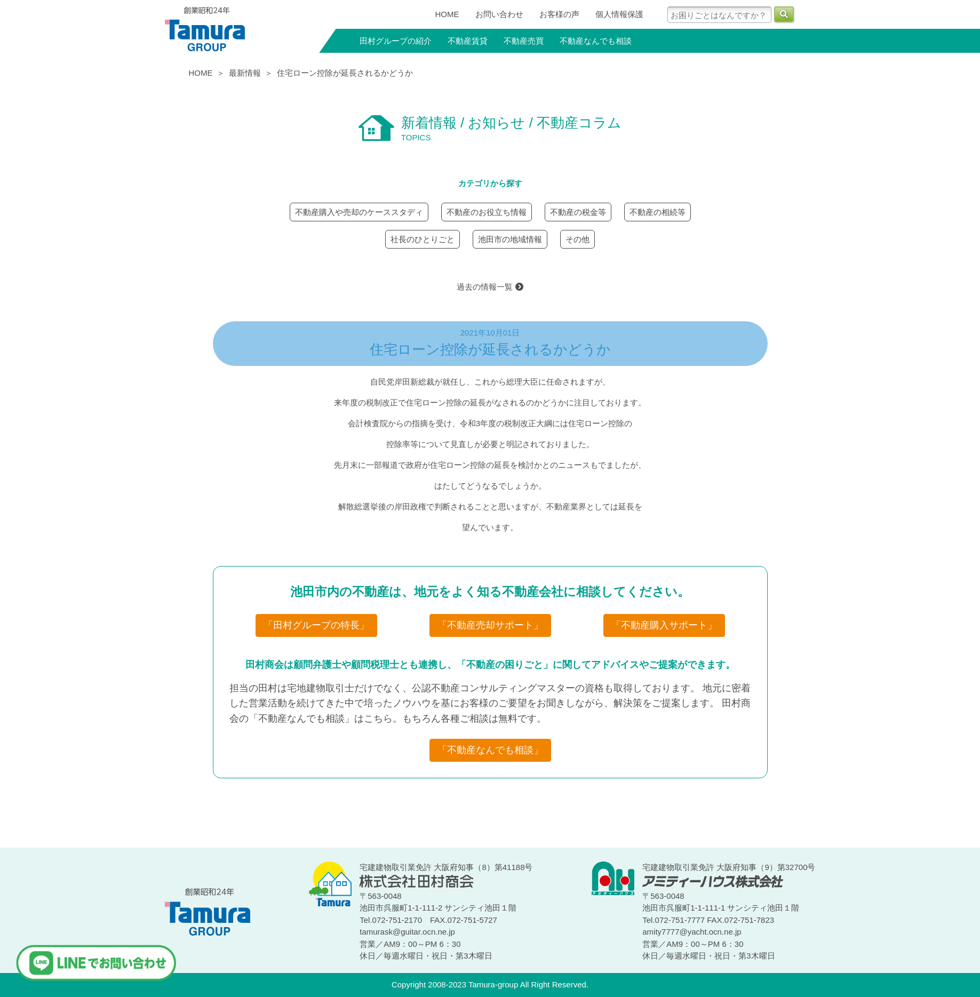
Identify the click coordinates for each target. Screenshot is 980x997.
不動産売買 (524, 40)
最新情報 (245, 72)
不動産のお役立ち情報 (487, 212)
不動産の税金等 (578, 212)
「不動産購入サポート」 (664, 625)
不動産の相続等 (658, 212)
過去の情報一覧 (490, 286)
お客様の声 (559, 14)
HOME (447, 14)
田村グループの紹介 (396, 40)
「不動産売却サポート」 (490, 625)
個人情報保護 (619, 14)
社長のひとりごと (423, 239)
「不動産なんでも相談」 (490, 750)
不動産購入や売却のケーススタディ (359, 212)
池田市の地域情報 (510, 239)
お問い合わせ (499, 14)
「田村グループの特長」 (316, 625)
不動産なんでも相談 (596, 40)
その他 (577, 239)
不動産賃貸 (468, 40)
